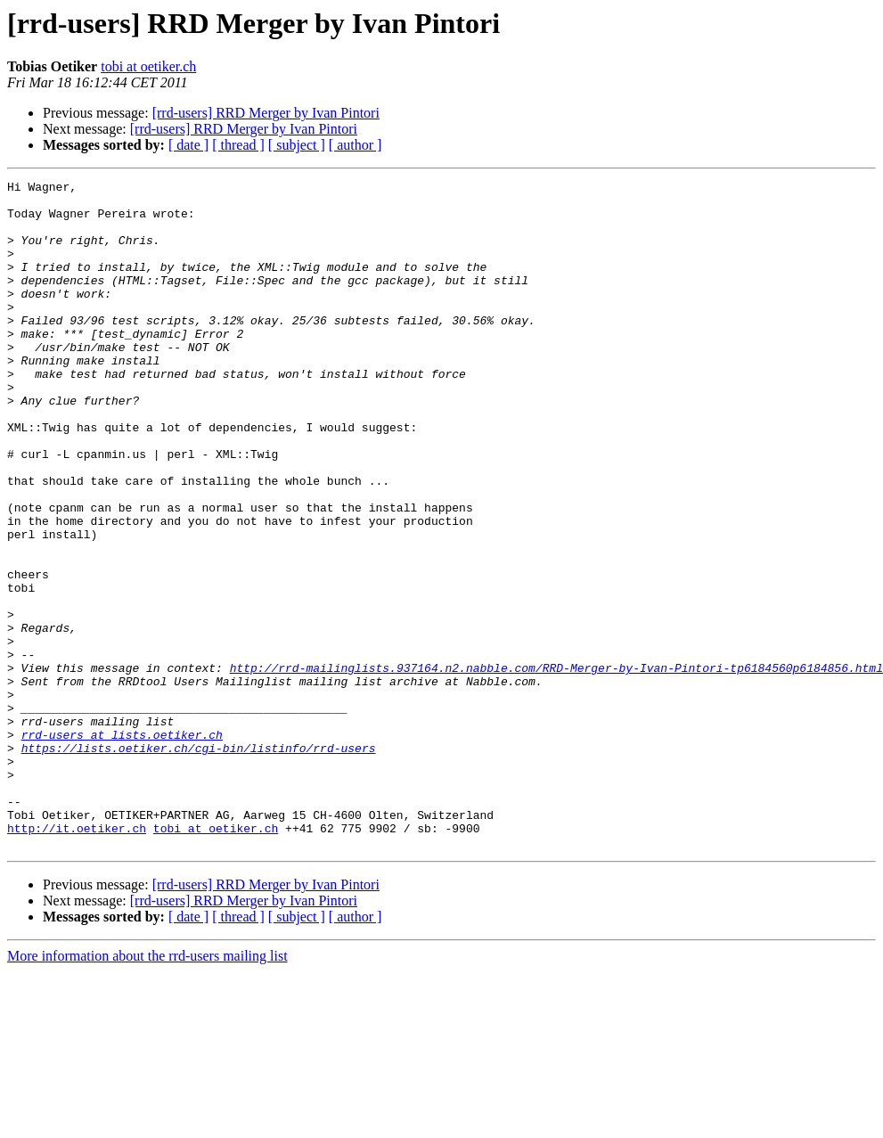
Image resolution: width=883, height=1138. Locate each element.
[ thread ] (238, 144)
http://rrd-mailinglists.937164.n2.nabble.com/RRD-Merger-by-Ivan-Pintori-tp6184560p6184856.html (556, 766)
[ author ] (355, 144)
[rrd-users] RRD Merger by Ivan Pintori (266, 112)
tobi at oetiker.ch (148, 66)
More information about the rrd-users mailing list (147, 1089)
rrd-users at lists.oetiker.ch (122, 847)
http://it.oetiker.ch (76, 959)
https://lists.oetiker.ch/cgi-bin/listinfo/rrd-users (198, 863)
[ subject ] (296, 144)
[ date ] (188, 144)
